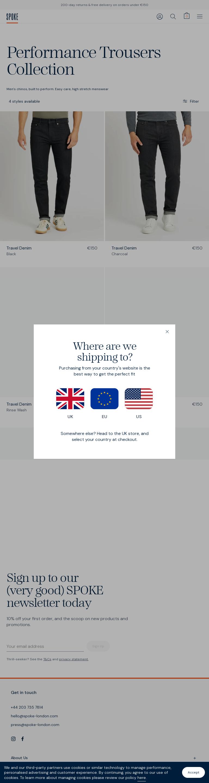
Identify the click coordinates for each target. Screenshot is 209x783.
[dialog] (104, 391)
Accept (193, 772)
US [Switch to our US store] (138, 403)
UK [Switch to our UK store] (70, 403)
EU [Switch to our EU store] (104, 403)
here (141, 777)
